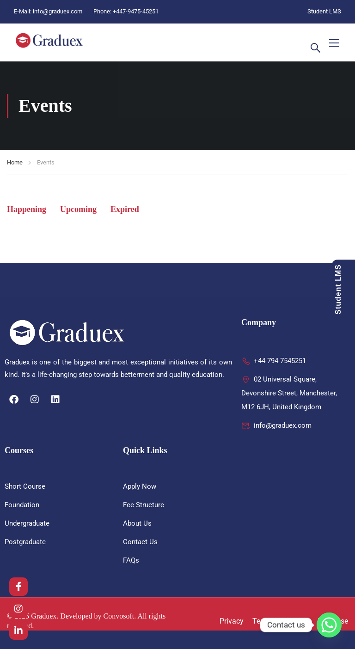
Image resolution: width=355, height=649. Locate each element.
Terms (262, 621)
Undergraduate (27, 523)
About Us (137, 523)
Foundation (22, 505)
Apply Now (139, 486)
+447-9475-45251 (136, 11)
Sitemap (295, 621)
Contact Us (140, 542)
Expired (124, 209)
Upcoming (78, 209)
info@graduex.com (57, 11)
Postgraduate (25, 542)
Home (15, 162)
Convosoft (119, 616)
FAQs (131, 560)
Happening (26, 209)
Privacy (232, 621)
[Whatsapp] (329, 625)
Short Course (25, 486)
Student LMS (324, 11)
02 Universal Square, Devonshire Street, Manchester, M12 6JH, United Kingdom (289, 393)
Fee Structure (143, 505)
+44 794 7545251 (273, 361)
